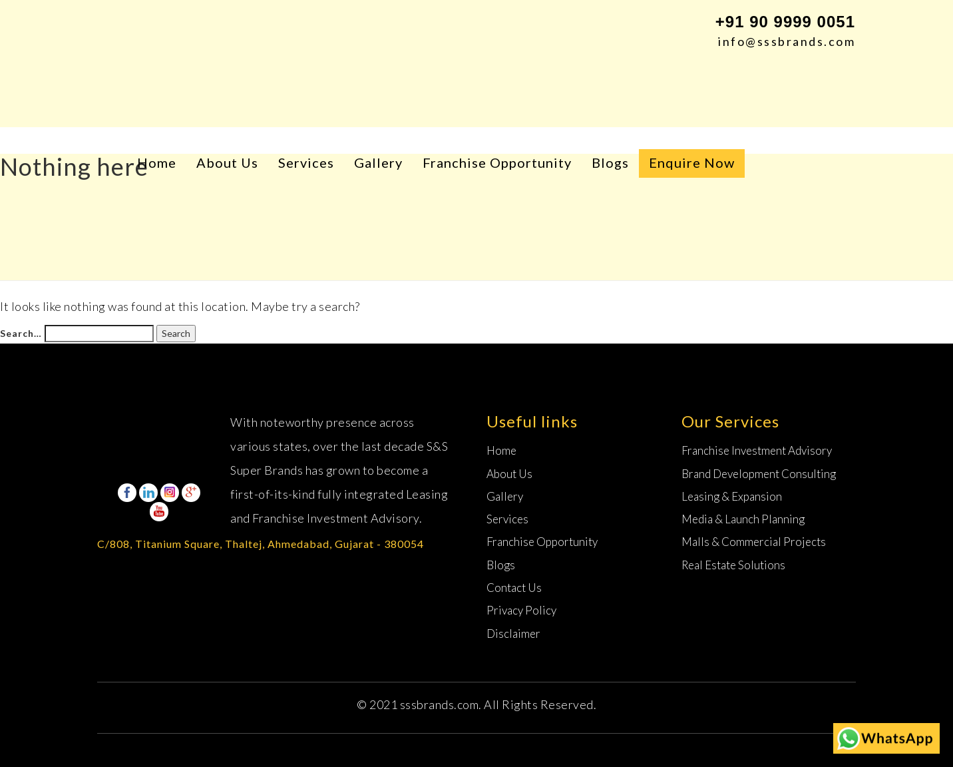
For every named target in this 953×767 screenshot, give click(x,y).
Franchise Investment (756, 450)
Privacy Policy (521, 610)
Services (306, 162)
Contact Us (514, 588)
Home (156, 162)
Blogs (610, 162)
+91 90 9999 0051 (785, 22)
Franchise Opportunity (497, 162)
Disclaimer (513, 633)
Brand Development (758, 474)
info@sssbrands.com (786, 41)
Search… (21, 333)
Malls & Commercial (753, 542)
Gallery (378, 162)
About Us (227, 162)
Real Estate (733, 565)
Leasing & (731, 496)
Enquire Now (692, 162)
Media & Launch (743, 519)
